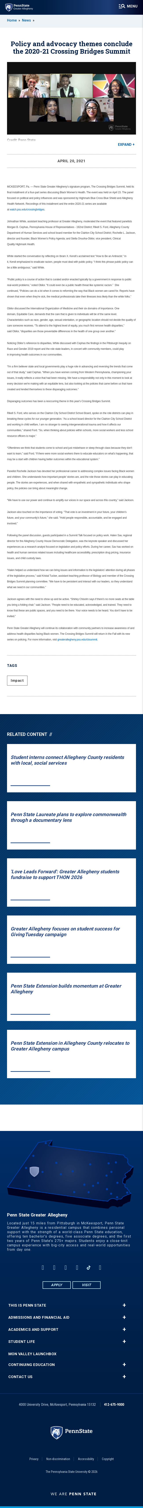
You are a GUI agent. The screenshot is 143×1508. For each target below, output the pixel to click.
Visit (86, 1285)
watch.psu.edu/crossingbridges (27, 209)
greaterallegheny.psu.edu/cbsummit (77, 639)
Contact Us (20, 1377)
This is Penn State (27, 1305)
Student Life (21, 1342)
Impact (17, 680)
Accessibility (86, 1459)
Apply (56, 1285)
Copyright (108, 1459)
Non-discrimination (58, 1459)
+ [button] (124, 1305)
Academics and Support (33, 1329)
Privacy (33, 1459)
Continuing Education (31, 1365)
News (26, 20)
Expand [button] (125, 144)
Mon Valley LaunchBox (32, 1354)
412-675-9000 (114, 1404)
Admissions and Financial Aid (39, 1317)
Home (12, 20)
